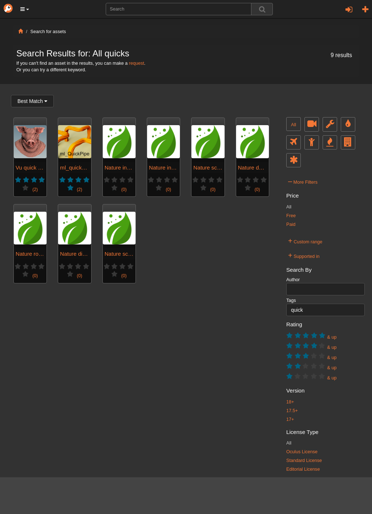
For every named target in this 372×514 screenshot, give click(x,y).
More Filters (303, 181)
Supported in (304, 255)
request (136, 63)
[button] (25, 9)
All (293, 124)
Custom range (305, 241)
